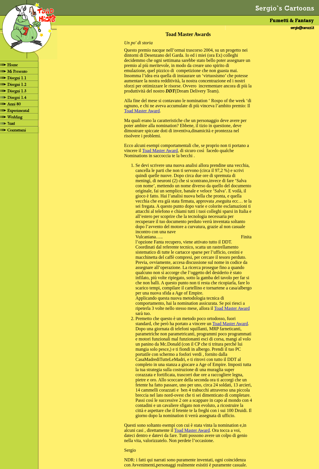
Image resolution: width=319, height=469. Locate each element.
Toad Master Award (142, 110)
